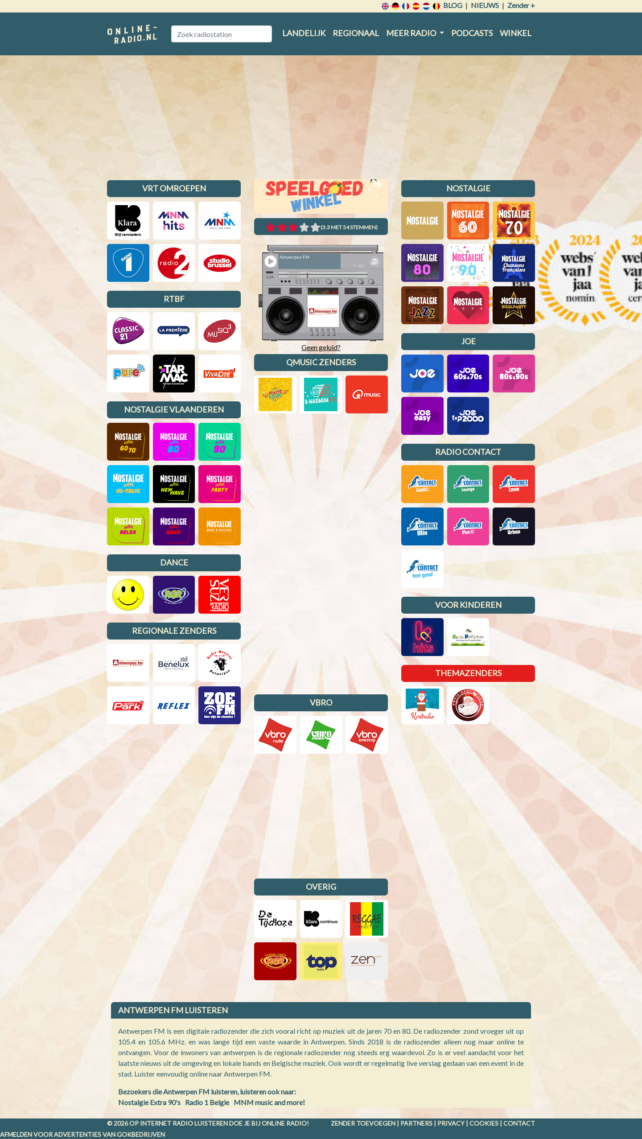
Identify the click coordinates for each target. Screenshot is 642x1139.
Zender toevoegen (363, 1123)
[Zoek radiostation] (221, 33)
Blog (452, 5)
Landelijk (303, 33)
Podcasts (472, 33)
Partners (416, 1123)
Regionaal (356, 33)
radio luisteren (200, 1123)
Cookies (483, 1123)
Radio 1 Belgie (207, 1102)
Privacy (451, 1123)
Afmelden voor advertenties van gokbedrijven (82, 1134)
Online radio (284, 1123)
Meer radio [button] (411, 33)
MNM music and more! (269, 1102)
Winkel (515, 33)
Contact (519, 1123)
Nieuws (485, 5)
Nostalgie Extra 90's (149, 1102)
